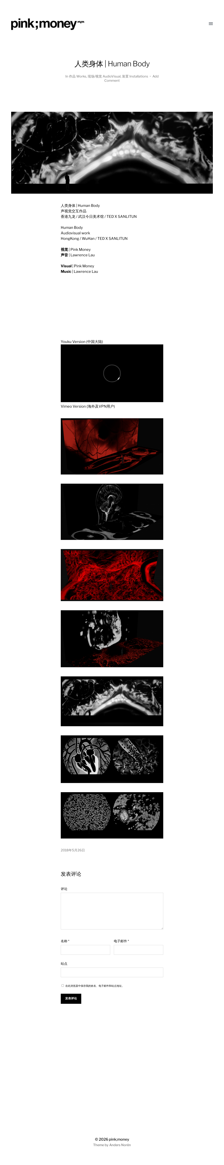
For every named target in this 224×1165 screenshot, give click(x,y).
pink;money (119, 1139)
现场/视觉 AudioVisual (104, 76)
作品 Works (77, 76)
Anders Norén (120, 1145)
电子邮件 (121, 941)
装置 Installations (135, 76)
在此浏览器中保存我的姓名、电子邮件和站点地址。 (94, 985)
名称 (65, 941)
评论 (64, 889)
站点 (64, 963)
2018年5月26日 (73, 850)
